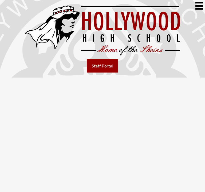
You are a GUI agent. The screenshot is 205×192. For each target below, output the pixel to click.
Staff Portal (102, 65)
